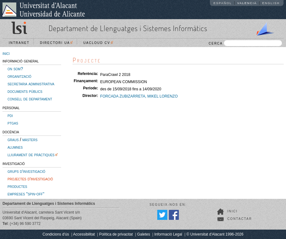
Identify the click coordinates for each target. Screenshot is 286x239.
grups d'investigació (26, 171)
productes (17, 186)
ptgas (13, 122)
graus (13, 139)
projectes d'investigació (30, 178)
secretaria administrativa (31, 83)
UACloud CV (98, 43)
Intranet (19, 43)
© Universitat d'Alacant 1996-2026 (214, 234)
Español (223, 3)
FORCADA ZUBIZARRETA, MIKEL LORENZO (139, 96)
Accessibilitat (84, 234)
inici (6, 53)
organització (19, 76)
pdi (10, 115)
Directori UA (56, 43)
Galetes (143, 234)
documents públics (25, 91)
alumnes (15, 147)
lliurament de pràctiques (31, 154)
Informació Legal (168, 234)
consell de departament (30, 98)
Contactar (239, 218)
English (271, 3)
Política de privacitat (116, 234)
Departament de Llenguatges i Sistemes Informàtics (128, 28)
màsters (29, 139)
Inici (232, 211)
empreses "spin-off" (26, 193)
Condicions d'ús (56, 234)
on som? (15, 68)
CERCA (245, 43)
